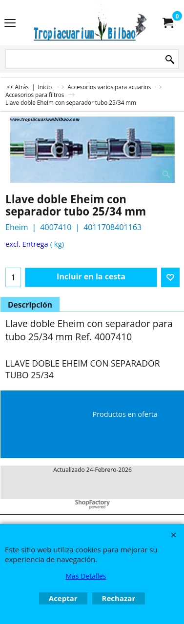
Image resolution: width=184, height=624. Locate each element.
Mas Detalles (85, 576)
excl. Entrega (26, 244)
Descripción (30, 304)
